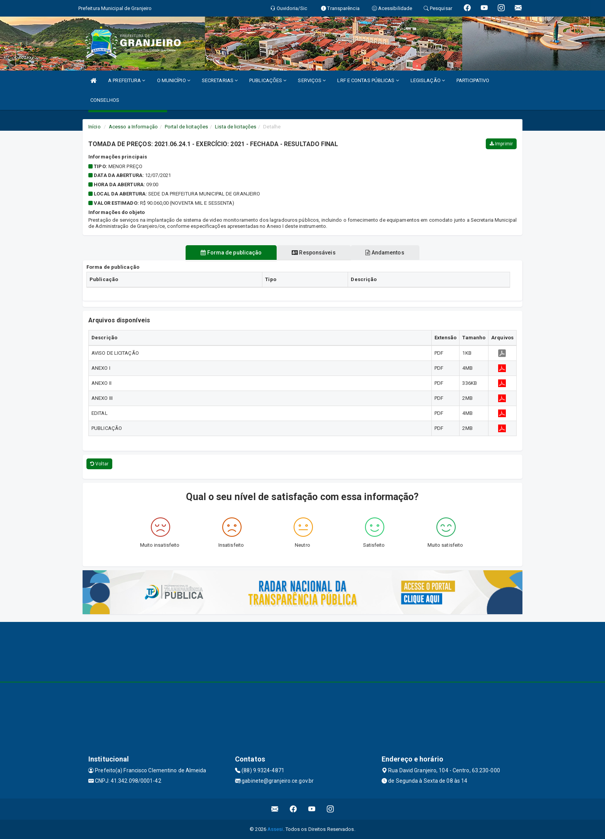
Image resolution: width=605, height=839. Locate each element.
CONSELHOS (104, 100)
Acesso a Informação (133, 127)
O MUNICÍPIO (173, 80)
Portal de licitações (186, 127)
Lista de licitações (235, 127)
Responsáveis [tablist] (313, 252)
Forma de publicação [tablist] (228, 252)
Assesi (275, 829)
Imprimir (501, 144)
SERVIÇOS (312, 80)
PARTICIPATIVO (472, 80)
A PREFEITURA (126, 80)
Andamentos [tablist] (387, 252)
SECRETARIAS (220, 80)
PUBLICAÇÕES (267, 80)
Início (94, 127)
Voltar (99, 464)
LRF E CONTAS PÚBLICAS (368, 80)
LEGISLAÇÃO (428, 80)
